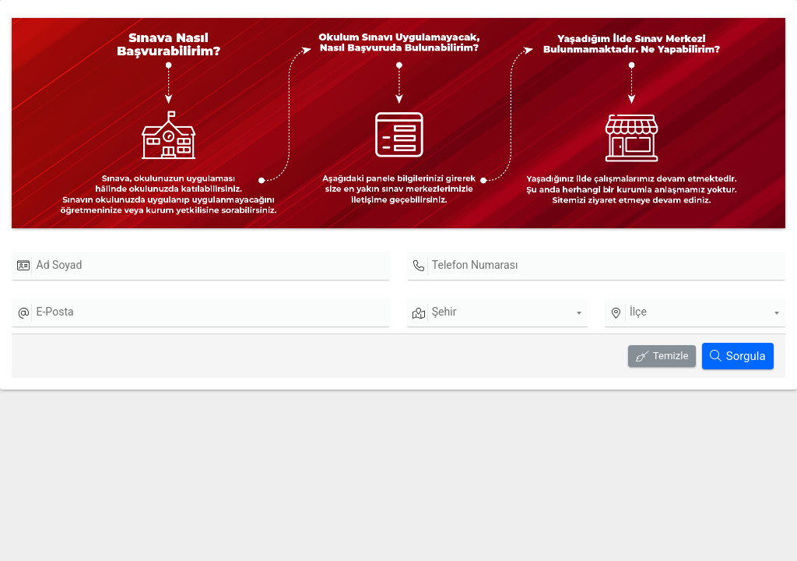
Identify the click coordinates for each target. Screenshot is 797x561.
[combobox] (497, 313)
